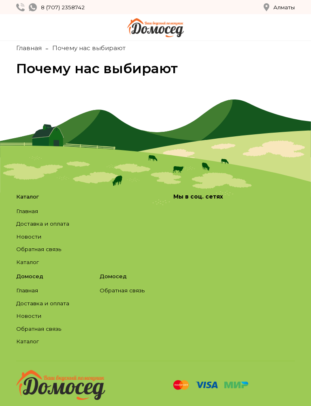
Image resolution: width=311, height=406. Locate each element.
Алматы (279, 7)
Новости (28, 236)
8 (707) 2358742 (63, 7)
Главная (29, 48)
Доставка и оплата (42, 223)
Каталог (27, 262)
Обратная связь (38, 249)
